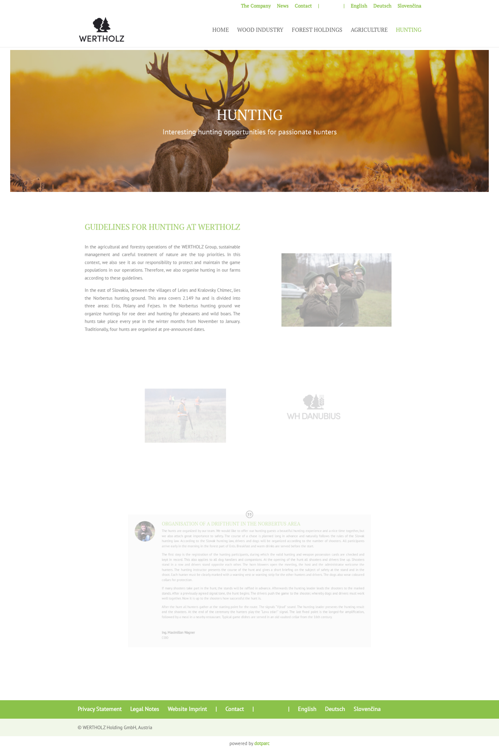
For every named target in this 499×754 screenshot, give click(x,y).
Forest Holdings (317, 30)
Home (220, 30)
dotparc (262, 743)
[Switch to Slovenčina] (409, 8)
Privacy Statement (100, 709)
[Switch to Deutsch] (382, 8)
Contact (303, 6)
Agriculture (369, 30)
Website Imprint (187, 709)
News (283, 6)
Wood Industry (260, 30)
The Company (256, 6)
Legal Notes (144, 709)
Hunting (408, 30)
